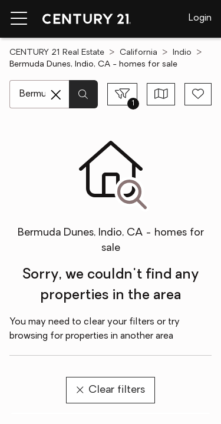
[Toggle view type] (161, 94)
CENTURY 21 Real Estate (56, 52)
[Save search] (198, 94)
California (138, 52)
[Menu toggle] (18, 18)
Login (200, 18)
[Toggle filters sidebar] (122, 94)
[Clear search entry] (56, 95)
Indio (182, 52)
